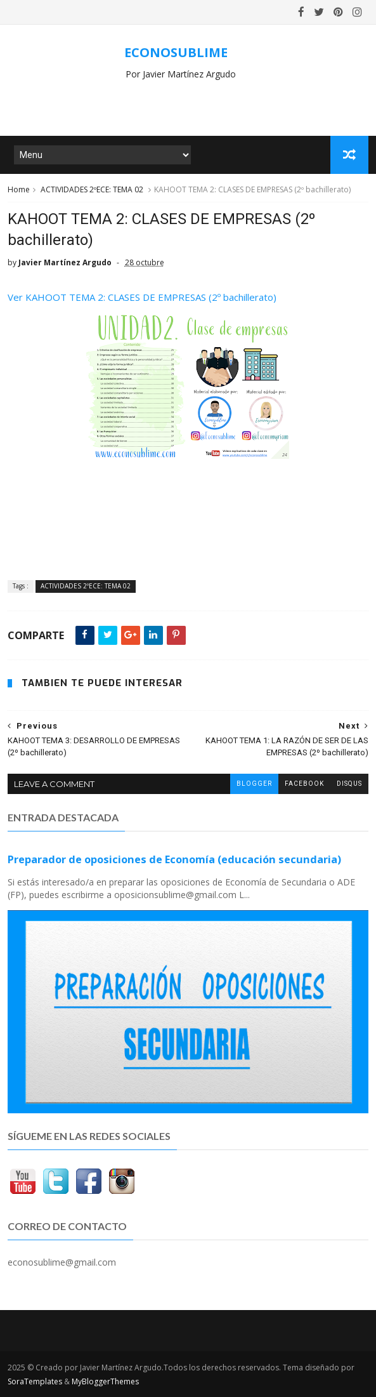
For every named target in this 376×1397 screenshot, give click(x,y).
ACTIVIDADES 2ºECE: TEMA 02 (92, 189)
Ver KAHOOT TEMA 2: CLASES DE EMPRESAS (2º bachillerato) (142, 297)
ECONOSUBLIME (176, 52)
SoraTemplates (35, 1381)
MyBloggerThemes (105, 1381)
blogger (254, 783)
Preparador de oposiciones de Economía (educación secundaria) (174, 859)
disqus (349, 783)
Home (19, 189)
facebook (304, 783)
